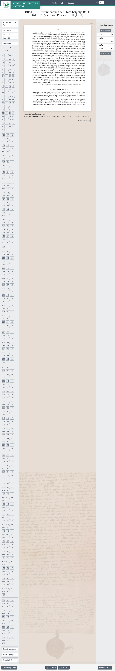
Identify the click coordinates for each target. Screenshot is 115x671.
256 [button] (12, 312)
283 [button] (12, 342)
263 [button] (3, 322)
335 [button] (12, 405)
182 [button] (7, 226)
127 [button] (3, 165)
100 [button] (3, 135)
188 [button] (7, 233)
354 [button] (3, 428)
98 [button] (3, 130)
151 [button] (3, 192)
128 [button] (7, 165)
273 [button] (7, 332)
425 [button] (7, 511)
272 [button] (3, 332)
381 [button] (3, 458)
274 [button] (12, 332)
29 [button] (13, 69)
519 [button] (7, 620)
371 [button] (12, 445)
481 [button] (3, 575)
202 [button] (12, 251)
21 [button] (13, 62)
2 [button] (5, 47)
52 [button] (10, 89)
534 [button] (7, 637)
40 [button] (10, 79)
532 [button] (12, 634)
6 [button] (15, 47)
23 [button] (6, 66)
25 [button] (13, 66)
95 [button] (6, 126)
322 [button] (7, 391)
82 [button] (3, 116)
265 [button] (12, 322)
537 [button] (7, 640)
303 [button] (3, 371)
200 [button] (3, 251)
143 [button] (7, 182)
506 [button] (3, 607)
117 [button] (12, 152)
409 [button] (3, 494)
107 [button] (7, 142)
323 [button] (12, 391)
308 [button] (12, 374)
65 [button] (13, 100)
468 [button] (12, 558)
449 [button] (7, 538)
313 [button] (7, 381)
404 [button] (7, 487)
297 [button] (7, 359)
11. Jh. (101, 35)
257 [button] (3, 315)
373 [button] (7, 448)
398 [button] (12, 475)
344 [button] (12, 415)
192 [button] (12, 236)
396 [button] (3, 475)
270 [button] (7, 329)
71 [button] (6, 106)
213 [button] (7, 265)
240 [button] (7, 295)
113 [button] (7, 148)
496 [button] (3, 592)
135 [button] (12, 172)
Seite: (97, 2)
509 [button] (3, 610)
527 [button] (3, 630)
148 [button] (3, 189)
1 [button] (2, 47)
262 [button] (12, 319)
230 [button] (3, 285)
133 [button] (3, 172)
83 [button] (6, 116)
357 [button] (3, 431)
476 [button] (7, 568)
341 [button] (12, 411)
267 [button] (7, 325)
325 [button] (7, 394)
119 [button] (7, 155)
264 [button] (7, 322)
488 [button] (7, 581)
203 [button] (3, 255)
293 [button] (3, 356)
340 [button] (7, 411)
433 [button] (3, 521)
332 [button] (12, 401)
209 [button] (3, 261)
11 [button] (6, 56)
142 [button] (3, 182)
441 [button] (12, 528)
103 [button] (3, 138)
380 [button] (12, 455)
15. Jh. (101, 48)
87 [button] (6, 120)
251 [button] (3, 308)
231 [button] (7, 285)
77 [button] (13, 110)
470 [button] (7, 561)
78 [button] (3, 113)
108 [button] (12, 142)
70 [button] (3, 106)
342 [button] (3, 415)
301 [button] (7, 368)
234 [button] (7, 288)
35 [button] (6, 76)
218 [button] (3, 271)
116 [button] (7, 152)
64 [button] (10, 100)
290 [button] (3, 352)
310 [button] (7, 378)
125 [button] (7, 162)
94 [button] (3, 126)
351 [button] (3, 425)
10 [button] (3, 56)
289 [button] (12, 349)
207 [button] (7, 258)
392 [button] (12, 469)
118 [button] (3, 155)
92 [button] (10, 123)
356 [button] (12, 428)
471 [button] (12, 561)
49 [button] (13, 86)
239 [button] (3, 295)
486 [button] (12, 578)
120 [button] (12, 155)
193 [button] (3, 239)
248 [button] (3, 305)
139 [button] (3, 179)
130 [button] (3, 169)
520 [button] (12, 620)
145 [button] (3, 185)
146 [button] (7, 185)
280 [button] (12, 339)
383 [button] (12, 458)
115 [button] (3, 152)
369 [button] (3, 445)
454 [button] (3, 544)
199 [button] (3, 246)
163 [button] (3, 206)
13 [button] (13, 56)
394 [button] (7, 472)
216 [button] (7, 268)
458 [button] (7, 548)
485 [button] (7, 578)
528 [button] (7, 630)
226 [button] (12, 278)
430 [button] (3, 517)
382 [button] (7, 458)
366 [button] (3, 442)
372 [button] (3, 448)
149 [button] (7, 189)
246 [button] (7, 302)
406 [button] (3, 491)
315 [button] (3, 384)
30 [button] (3, 73)
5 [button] (12, 47)
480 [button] (12, 571)
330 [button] (3, 401)
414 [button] (12, 497)
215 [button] (3, 268)
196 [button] (3, 243)
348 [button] (3, 421)
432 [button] (12, 517)
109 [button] (3, 145)
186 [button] (12, 229)
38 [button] (3, 79)
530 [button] (3, 634)
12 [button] (10, 56)
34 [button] (3, 76)
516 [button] (7, 617)
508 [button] (12, 607)
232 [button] (12, 285)
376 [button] (7, 452)
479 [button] (7, 571)
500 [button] (3, 600)
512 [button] (3, 614)
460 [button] (3, 551)
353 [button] (12, 425)
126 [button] (12, 162)
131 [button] (7, 169)
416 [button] (7, 501)
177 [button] (12, 219)
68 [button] (10, 103)
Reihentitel (7, 31)
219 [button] (7, 271)
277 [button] (12, 335)
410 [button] (7, 494)
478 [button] (3, 571)
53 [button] (13, 89)
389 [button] (12, 465)
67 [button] (6, 103)
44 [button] (10, 83)
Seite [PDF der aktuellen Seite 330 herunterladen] (51, 668)
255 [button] (7, 312)
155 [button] (7, 196)
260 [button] (3, 319)
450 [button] (12, 538)
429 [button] (12, 514)
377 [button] (12, 452)
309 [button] (3, 378)
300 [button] (3, 368)
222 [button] (7, 275)
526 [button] (12, 627)
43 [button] (6, 83)
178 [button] (3, 223)
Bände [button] (54, 3)
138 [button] (12, 175)
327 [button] (3, 398)
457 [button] (3, 548)
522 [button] (7, 624)
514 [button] (12, 614)
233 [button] (3, 288)
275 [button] (3, 335)
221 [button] (3, 275)
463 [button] (3, 555)
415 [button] (3, 501)
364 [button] (7, 438)
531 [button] (7, 634)
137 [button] (7, 175)
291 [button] (7, 352)
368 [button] (12, 442)
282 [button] (7, 342)
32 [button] (10, 73)
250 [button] (12, 305)
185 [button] (7, 229)
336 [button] (3, 408)
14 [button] (3, 59)
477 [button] (12, 568)
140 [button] (7, 179)
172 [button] (3, 216)
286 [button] (12, 346)
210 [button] (7, 261)
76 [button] (10, 110)
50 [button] (3, 89)
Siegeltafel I (7, 660)
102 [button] (12, 135)
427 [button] (3, 514)
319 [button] (7, 388)
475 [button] (3, 568)
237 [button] (7, 292)
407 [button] (7, 491)
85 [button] (13, 116)
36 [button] (10, 76)
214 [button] (12, 265)
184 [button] (3, 229)
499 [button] (3, 595)
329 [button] (12, 398)
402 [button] (12, 484)
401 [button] (7, 484)
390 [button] (3, 469)
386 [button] (12, 462)
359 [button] (12, 431)
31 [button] (6, 73)
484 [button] (3, 578)
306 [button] (3, 374)
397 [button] (7, 475)
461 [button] (7, 551)
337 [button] (7, 408)
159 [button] (12, 199)
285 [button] (7, 346)
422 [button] (7, 507)
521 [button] (3, 624)
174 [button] (12, 216)
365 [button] (12, 438)
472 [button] (3, 565)
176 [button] (7, 219)
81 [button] (13, 113)
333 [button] (3, 405)
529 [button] (12, 630)
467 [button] (7, 558)
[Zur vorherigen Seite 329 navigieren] (9, 668)
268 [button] (12, 325)
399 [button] (3, 479)
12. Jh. (101, 38)
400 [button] (3, 484)
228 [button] (7, 282)
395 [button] (12, 472)
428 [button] (7, 514)
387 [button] (3, 465)
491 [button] (7, 585)
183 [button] (12, 226)
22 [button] (3, 66)
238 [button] (12, 292)
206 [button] (3, 258)
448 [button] (3, 538)
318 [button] (3, 388)
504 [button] (7, 603)
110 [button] (7, 145)
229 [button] (12, 282)
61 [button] (13, 96)
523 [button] (12, 624)
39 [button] (6, 79)
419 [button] (7, 504)
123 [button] (12, 159)
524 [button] (3, 627)
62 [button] (3, 100)
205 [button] (12, 255)
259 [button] (12, 315)
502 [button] (12, 600)
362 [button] (12, 435)
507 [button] (7, 607)
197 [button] (7, 243)
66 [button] (3, 103)
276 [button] (7, 335)
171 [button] (12, 212)
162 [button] (12, 202)
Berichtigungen (9, 654)
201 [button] (7, 251)
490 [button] (3, 585)
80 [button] (10, 113)
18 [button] (3, 62)
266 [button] (3, 325)
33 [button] (13, 73)
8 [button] (5, 51)
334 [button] (7, 405)
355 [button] (7, 428)
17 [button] (13, 59)
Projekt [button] (63, 3)
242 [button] (3, 298)
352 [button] (7, 425)
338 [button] (12, 408)
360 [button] (3, 435)
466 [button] (3, 558)
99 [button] (6, 130)
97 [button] (13, 126)
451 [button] (3, 541)
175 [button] (3, 219)
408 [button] (12, 491)
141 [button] (12, 179)
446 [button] (7, 534)
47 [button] (6, 86)
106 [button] (3, 142)
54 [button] (3, 93)
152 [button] (7, 192)
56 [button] (10, 93)
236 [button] (3, 292)
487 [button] (3, 581)
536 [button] (3, 640)
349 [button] (7, 421)
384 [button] (3, 462)
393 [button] (3, 472)
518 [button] (3, 620)
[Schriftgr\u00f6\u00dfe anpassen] (107, 2)
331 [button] (7, 401)
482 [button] (7, 575)
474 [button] (12, 565)
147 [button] (12, 185)
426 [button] (12, 511)
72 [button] (10, 106)
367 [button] (7, 442)
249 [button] (7, 305)
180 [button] (12, 223)
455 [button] (7, 544)
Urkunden (7, 43)
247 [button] (12, 302)
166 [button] (3, 209)
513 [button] (7, 614)
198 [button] (12, 243)
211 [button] (12, 261)
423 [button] (12, 507)
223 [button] (12, 275)
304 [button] (7, 371)
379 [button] (7, 455)
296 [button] (3, 359)
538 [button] (12, 640)
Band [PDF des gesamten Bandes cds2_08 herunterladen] (63, 668)
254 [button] (3, 312)
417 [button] (12, 501)
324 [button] (3, 394)
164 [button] (7, 206)
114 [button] (12, 148)
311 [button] (12, 378)
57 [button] (13, 93)
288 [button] (7, 349)
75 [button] (6, 110)
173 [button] (7, 216)
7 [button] (2, 51)
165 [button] (12, 206)
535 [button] (12, 637)
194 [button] (7, 239)
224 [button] (3, 278)
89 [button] (13, 120)
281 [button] (3, 342)
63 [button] (6, 100)
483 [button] (12, 575)
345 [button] (3, 418)
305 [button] (12, 371)
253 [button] (12, 308)
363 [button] (3, 438)
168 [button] (12, 209)
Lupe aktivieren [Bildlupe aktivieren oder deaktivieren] (83, 120)
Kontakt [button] (71, 3)
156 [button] (12, 196)
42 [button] (3, 83)
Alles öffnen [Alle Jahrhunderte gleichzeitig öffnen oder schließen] (105, 31)
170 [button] (7, 212)
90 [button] (3, 123)
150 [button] (12, 189)
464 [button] (7, 555)
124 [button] (3, 162)
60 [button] (10, 96)
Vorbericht (7, 38)
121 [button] (3, 159)
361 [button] (7, 435)
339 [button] (3, 411)
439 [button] (3, 528)
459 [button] (12, 548)
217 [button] (12, 268)
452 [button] (7, 541)
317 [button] (12, 384)
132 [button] (12, 169)
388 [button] (7, 465)
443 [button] (7, 531)
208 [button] (12, 258)
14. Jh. (101, 45)
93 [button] (13, 123)
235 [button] (12, 288)
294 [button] (7, 356)
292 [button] (12, 352)
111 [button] (12, 145)
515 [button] (3, 617)
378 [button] (3, 455)
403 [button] (3, 487)
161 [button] (7, 202)
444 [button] (12, 531)
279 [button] (7, 339)
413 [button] (7, 497)
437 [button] (7, 524)
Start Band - (9, 24)
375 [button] (3, 452)
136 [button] (3, 175)
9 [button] (7, 51)
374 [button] (12, 448)
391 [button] (7, 469)
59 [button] (6, 96)
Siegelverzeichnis (9, 649)
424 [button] (3, 511)
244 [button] (12, 298)
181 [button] (3, 226)
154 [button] (3, 196)
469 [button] (3, 561)
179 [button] (7, 223)
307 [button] (7, 374)
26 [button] (3, 69)
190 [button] (3, 236)
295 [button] (12, 356)
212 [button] (3, 265)
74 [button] (3, 110)
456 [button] (12, 544)
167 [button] (7, 209)
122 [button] (7, 159)
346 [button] (7, 418)
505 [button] (12, 603)
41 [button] (13, 79)
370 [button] (7, 445)
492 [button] (12, 585)
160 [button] (3, 202)
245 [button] (3, 302)
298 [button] (12, 359)
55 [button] (6, 93)
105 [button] (12, 138)
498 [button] (12, 592)
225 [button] (7, 278)
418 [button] (3, 504)
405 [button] (12, 487)
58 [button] (3, 96)
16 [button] (10, 59)
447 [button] (12, 534)
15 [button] (6, 59)
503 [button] (3, 603)
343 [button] (7, 415)
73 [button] (13, 106)
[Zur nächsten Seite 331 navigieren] (105, 668)
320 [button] (12, 388)
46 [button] (3, 86)
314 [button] (12, 381)
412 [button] (3, 497)
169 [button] (3, 212)
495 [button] (12, 588)
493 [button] (3, 588)
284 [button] (3, 346)
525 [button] (7, 627)
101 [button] (7, 135)
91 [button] (6, 123)
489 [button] (12, 581)
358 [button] (7, 431)
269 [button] (3, 329)
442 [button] (3, 531)
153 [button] (12, 192)
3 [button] (7, 47)
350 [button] (12, 421)
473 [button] (7, 565)
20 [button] (10, 62)
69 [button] (13, 103)
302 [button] (12, 368)
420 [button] (12, 504)
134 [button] (7, 172)
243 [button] (7, 298)
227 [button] (3, 282)
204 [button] (7, 255)
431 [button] (7, 517)
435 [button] (12, 521)
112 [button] (3, 148)
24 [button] (10, 66)
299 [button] (3, 362)
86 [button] (3, 120)
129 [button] (12, 165)
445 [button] (3, 534)
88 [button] (10, 120)
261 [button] (7, 319)
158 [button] (7, 199)
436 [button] (3, 524)
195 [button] (12, 239)
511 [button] (12, 610)
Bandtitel (6, 34)
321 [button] (3, 391)
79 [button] (6, 113)
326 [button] (12, 394)
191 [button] (7, 236)
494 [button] (7, 588)
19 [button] (6, 62)
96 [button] (10, 126)
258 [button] (7, 315)
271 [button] (12, 329)
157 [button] (3, 199)
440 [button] (7, 528)
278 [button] (3, 339)
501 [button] (7, 600)
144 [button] (12, 182)
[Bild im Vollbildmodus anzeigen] (91, 22)
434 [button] (7, 521)
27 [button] (6, 69)
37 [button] (13, 76)
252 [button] (7, 308)
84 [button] (10, 116)
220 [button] (12, 271)
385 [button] (7, 462)
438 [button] (12, 524)
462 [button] (12, 551)
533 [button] (3, 637)
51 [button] (6, 89)
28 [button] (10, 69)
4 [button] (10, 47)
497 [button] (7, 592)
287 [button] (3, 349)
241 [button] (12, 295)
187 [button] (3, 233)
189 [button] (12, 233)
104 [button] (7, 138)
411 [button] (12, 494)
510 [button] (7, 610)
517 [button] (12, 617)
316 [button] (7, 384)
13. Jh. (101, 41)
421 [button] (3, 507)
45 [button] (13, 83)
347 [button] (12, 418)
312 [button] (3, 381)
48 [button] (10, 86)
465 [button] (12, 555)
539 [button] (3, 644)
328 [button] (7, 398)
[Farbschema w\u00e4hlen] (111, 2)
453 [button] (12, 541)
